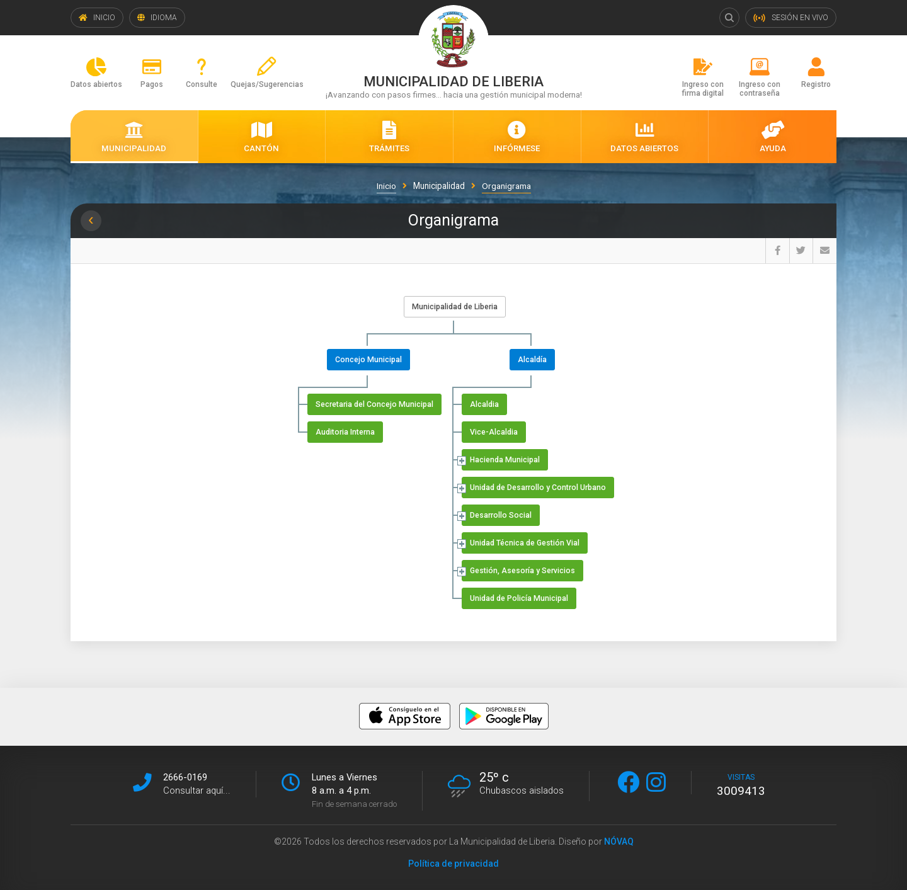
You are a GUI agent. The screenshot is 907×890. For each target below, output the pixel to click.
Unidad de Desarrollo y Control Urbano (538, 487)
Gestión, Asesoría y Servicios (522, 570)
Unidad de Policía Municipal (519, 598)
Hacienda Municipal (505, 459)
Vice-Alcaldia (494, 432)
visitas (741, 785)
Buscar (729, 17)
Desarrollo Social (501, 515)
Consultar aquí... (197, 790)
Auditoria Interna (345, 432)
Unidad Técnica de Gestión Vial (524, 543)
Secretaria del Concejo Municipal (374, 404)
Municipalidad (439, 186)
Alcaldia (484, 404)
